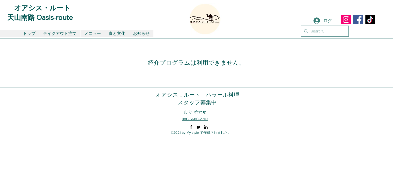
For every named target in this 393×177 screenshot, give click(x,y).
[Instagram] (346, 19)
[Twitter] (198, 127)
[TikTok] (370, 19)
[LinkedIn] (205, 127)
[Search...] (324, 31)
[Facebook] (358, 19)
